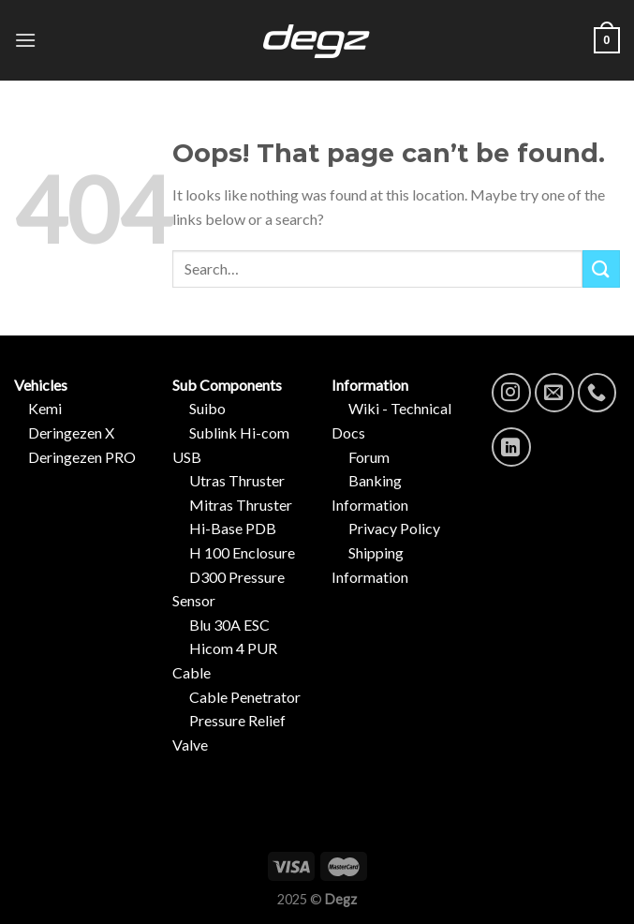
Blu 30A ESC (229, 624)
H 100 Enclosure (242, 552)
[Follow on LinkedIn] (511, 447)
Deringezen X (71, 432)
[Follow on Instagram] (511, 392)
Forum (361, 457)
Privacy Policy (386, 528)
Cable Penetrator (245, 697)
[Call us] (597, 392)
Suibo (207, 408)
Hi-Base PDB (232, 528)
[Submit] (601, 268)
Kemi (45, 408)
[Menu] (25, 40)
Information (374, 385)
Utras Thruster (237, 480)
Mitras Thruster (240, 505)
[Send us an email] (554, 392)
